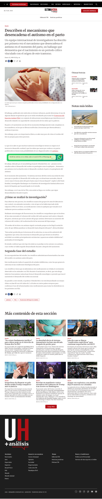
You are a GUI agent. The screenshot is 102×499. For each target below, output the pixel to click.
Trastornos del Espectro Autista (29, 300)
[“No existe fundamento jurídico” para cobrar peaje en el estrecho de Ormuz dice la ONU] (20, 328)
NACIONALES (34, 4)
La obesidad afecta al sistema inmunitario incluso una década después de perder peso (49, 343)
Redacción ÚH (85, 83)
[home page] (51, 10)
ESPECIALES (66, 4)
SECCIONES (44, 4)
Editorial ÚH (44, 17)
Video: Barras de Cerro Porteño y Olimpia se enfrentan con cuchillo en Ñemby (79, 92)
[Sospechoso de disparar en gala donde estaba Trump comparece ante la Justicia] (20, 370)
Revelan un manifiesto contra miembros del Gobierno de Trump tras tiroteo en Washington (50, 385)
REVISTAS (77, 4)
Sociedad (74, 76)
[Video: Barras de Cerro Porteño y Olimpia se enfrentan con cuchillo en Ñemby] (93, 90)
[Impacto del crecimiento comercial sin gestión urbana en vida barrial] (93, 78)
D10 (52, 4)
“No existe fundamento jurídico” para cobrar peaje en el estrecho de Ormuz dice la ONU (19, 343)
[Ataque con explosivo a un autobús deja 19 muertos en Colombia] (82, 370)
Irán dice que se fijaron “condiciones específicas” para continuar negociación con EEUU (81, 343)
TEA (18, 118)
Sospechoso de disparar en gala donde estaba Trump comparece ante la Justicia (18, 385)
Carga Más (51, 407)
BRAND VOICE (88, 4)
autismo (55, 151)
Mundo (7, 26)
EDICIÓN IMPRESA (89, 11)
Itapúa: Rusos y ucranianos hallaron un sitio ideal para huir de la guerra (85, 152)
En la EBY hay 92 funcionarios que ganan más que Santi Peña (83, 127)
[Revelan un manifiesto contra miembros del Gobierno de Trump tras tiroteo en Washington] (51, 370)
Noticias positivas (56, 17)
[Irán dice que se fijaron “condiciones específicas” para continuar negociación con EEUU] (82, 328)
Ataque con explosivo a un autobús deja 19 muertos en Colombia (81, 384)
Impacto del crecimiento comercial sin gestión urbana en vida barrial (79, 80)
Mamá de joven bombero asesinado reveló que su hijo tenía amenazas (84, 146)
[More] (71, 4)
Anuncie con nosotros (35, 454)
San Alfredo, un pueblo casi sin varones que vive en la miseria (85, 133)
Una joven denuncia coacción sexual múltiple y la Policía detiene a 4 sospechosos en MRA (84, 140)
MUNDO (58, 4)
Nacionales (75, 88)
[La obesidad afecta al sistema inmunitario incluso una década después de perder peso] (51, 328)
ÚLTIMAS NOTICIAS (19, 4)
